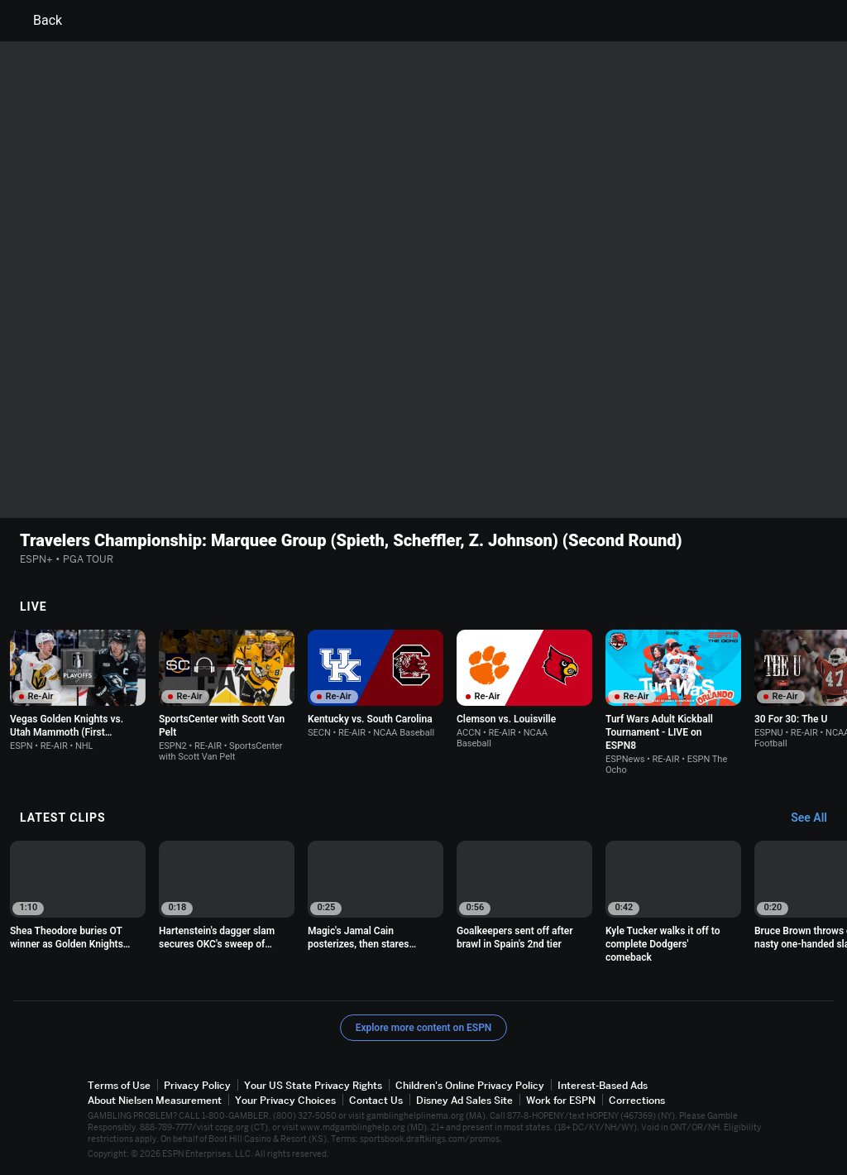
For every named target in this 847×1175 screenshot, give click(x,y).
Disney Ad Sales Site (464, 1100)
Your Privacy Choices (285, 1100)
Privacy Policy (197, 1085)
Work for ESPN (561, 1100)
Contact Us (376, 1100)
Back (37, 21)
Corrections (637, 1100)
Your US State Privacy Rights (313, 1085)
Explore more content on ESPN (424, 1028)
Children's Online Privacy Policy (469, 1085)
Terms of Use (119, 1085)
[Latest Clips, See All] (817, 818)
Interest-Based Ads (602, 1085)
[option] (78, 690)
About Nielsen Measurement (155, 1100)
